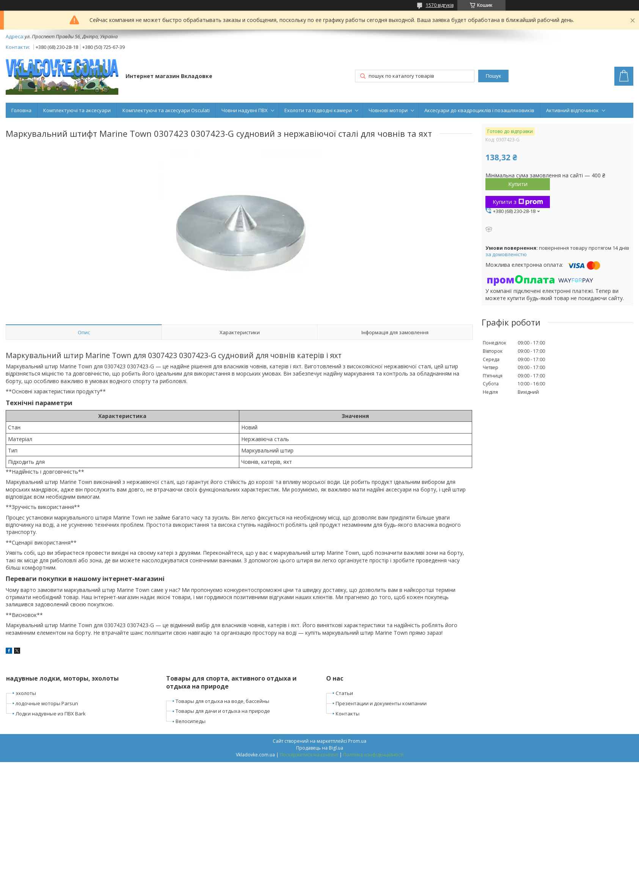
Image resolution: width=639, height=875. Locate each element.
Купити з (518, 201)
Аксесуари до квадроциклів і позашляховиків (479, 110)
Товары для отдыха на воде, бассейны (222, 701)
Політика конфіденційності (373, 754)
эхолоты (26, 693)
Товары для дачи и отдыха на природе (223, 711)
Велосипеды (191, 721)
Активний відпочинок (572, 110)
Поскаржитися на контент (309, 754)
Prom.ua (357, 741)
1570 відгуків (440, 5)
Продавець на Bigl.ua (319, 748)
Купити (518, 184)
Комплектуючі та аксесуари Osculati (166, 110)
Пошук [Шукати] (493, 76)
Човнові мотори (388, 110)
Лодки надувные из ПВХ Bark (51, 713)
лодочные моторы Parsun (47, 703)
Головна (21, 110)
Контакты (348, 713)
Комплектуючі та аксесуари (77, 110)
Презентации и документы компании (381, 703)
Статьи (344, 693)
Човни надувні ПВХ (244, 110)
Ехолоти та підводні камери (318, 110)
